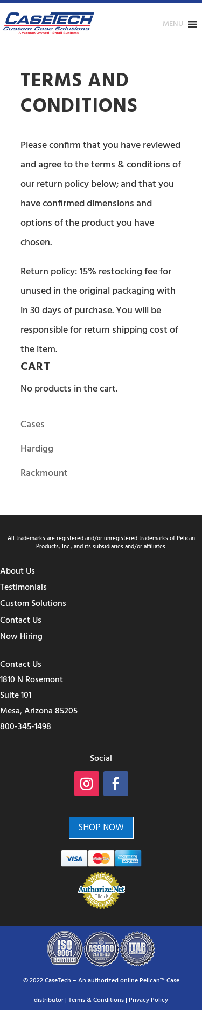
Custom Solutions (33, 604)
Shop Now (101, 827)
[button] (173, 24)
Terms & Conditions (96, 1000)
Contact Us (20, 621)
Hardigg (36, 449)
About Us (17, 571)
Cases (32, 425)
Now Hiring (21, 637)
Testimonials (23, 588)
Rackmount (44, 473)
